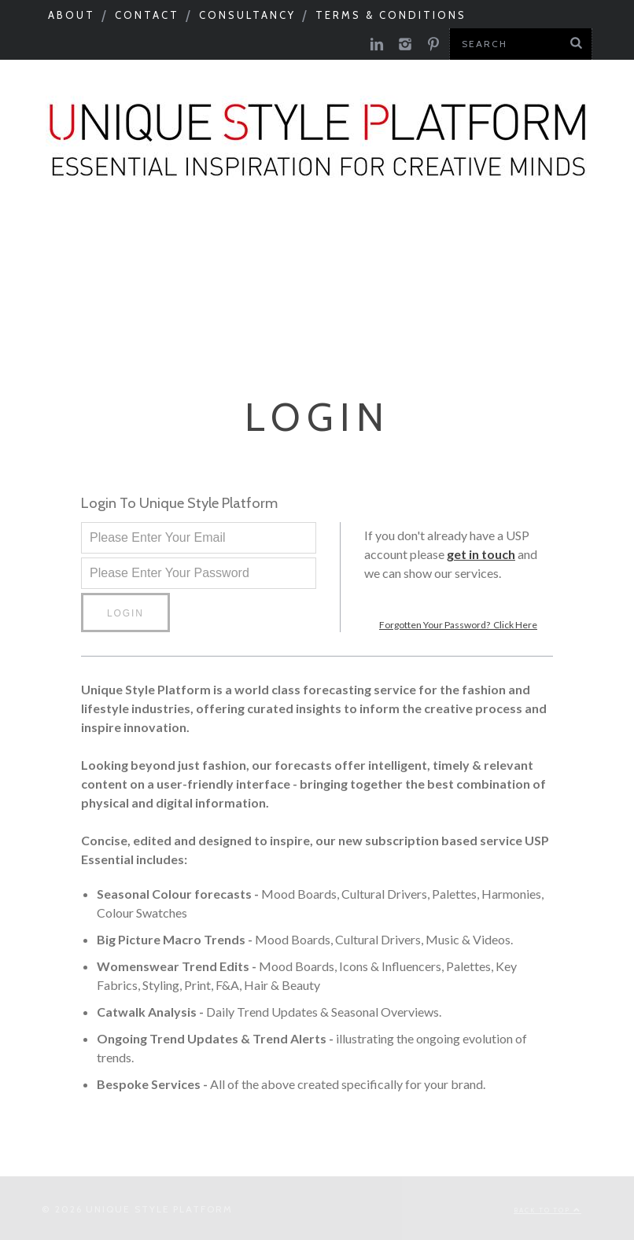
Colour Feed (262, 327)
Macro (160, 242)
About (71, 15)
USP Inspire (547, 285)
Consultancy (247, 15)
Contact (147, 15)
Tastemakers (545, 242)
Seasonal (73, 242)
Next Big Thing (238, 285)
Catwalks (431, 242)
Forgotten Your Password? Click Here (458, 621)
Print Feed (382, 327)
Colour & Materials (289, 242)
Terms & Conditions (390, 15)
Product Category (400, 285)
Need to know (97, 285)
